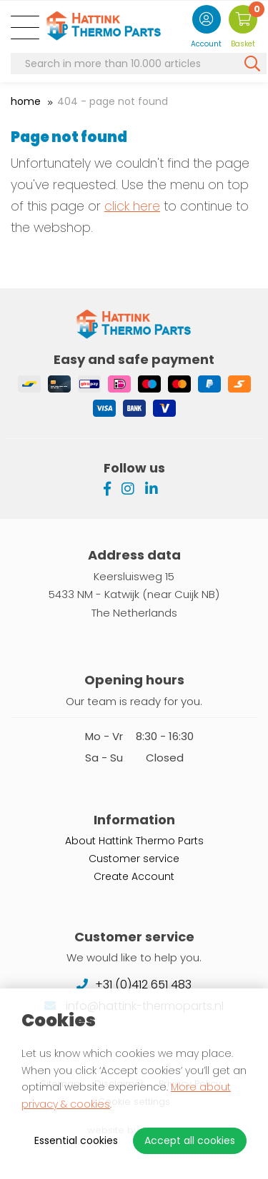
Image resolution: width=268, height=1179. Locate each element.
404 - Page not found (112, 101)
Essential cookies (76, 1140)
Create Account (134, 876)
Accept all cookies (189, 1140)
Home (26, 101)
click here (132, 206)
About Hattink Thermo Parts (134, 841)
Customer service (134, 858)
